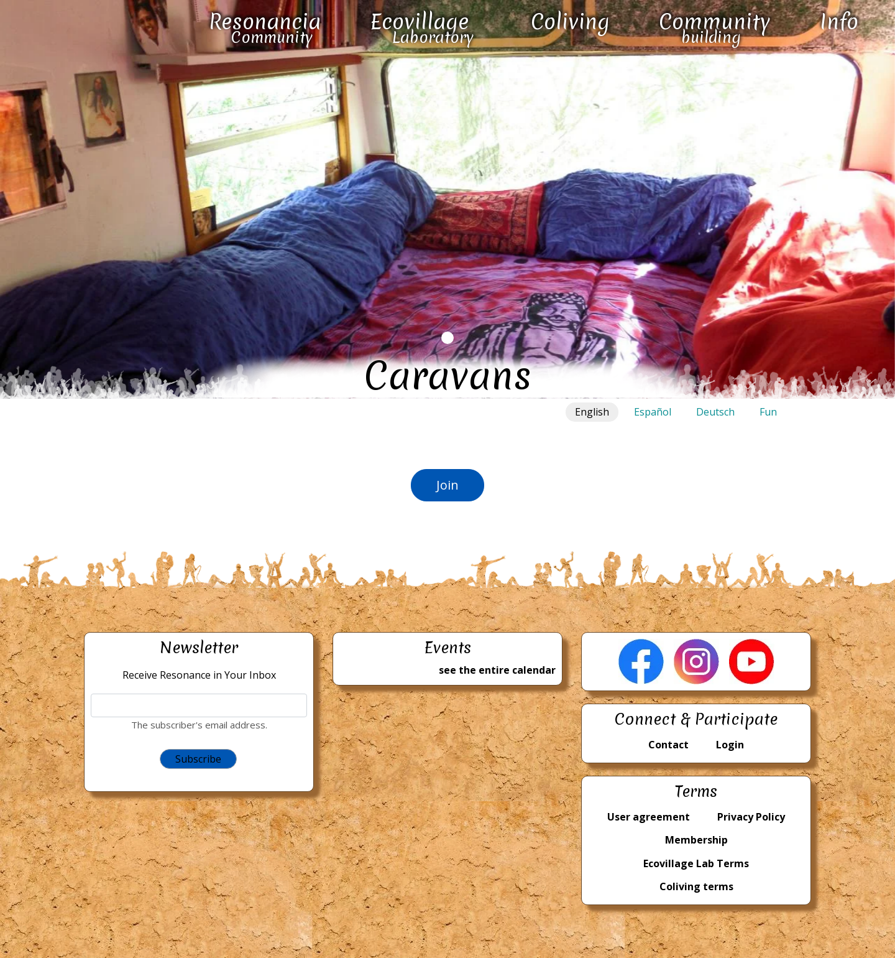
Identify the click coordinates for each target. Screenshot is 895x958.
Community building (714, 27)
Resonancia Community (265, 27)
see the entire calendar (497, 670)
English (592, 412)
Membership (696, 840)
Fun (768, 412)
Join (447, 485)
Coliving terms (696, 886)
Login (730, 744)
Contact (668, 744)
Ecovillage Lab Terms (696, 863)
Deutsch (715, 412)
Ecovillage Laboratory (422, 27)
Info (839, 21)
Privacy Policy (751, 817)
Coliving (570, 21)
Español (652, 412)
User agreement (648, 817)
